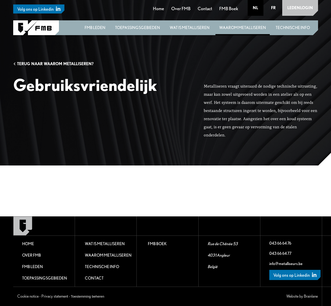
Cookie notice (28, 296)
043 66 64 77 (280, 253)
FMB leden (95, 27)
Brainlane (311, 296)
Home (158, 8)
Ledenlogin (300, 7)
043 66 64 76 (280, 243)
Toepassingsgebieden (137, 27)
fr (273, 7)
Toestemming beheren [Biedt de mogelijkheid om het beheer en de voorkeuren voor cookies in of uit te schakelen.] (87, 296)
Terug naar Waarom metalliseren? (53, 63)
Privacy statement (54, 296)
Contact (205, 8)
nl (255, 7)
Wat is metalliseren (190, 27)
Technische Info (293, 27)
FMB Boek (228, 8)
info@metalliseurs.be (286, 263)
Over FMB (181, 8)
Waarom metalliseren (242, 27)
